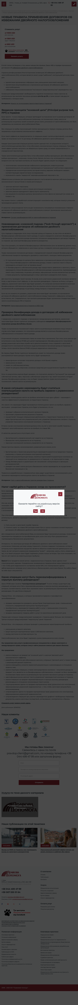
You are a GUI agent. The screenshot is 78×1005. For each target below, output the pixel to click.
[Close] (60, 494)
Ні (43, 511)
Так (35, 511)
